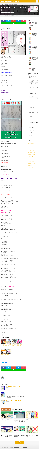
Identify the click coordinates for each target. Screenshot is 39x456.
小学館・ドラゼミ (31, 131)
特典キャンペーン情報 (12, 6)
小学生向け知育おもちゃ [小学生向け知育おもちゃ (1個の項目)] (31, 162)
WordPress (25, 453)
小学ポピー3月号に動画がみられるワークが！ (14, 389)
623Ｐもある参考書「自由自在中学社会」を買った (35, 50)
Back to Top (19, 449)
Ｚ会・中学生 (31, 138)
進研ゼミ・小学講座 (32, 136)
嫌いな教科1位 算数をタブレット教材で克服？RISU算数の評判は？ (19, 426)
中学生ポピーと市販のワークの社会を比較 (35, 55)
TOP (1, 4)
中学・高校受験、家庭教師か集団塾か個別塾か (19, 441)
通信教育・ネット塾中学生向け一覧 (22, 4)
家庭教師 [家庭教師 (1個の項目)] (34, 160)
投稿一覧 (15, 380)
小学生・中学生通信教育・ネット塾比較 (13, 452)
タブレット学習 (8, 422)
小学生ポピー (31, 121)
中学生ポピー (31, 115)
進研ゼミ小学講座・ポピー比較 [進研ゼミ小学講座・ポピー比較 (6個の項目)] (32, 173)
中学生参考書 (19, 6)
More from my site (5, 338)
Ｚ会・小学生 (31, 141)
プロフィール (31, 143)
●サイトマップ (30, 177)
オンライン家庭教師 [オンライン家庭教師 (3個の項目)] (31, 149)
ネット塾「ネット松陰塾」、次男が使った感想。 (35, 66)
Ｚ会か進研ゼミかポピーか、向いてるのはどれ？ (35, 32)
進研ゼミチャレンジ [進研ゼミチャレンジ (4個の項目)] (31, 171)
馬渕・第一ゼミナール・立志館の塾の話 (8, 358)
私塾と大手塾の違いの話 (14, 348)
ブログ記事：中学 (4, 6)
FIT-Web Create (16, 453)
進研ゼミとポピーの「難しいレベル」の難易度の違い (35, 61)
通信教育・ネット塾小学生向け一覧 (9, 4)
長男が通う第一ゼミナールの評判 (3, 358)
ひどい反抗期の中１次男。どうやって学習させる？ (3, 348)
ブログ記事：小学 (32, 4)
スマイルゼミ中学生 (32, 110)
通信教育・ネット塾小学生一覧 (18, 423)
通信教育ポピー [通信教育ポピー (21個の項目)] (30, 164)
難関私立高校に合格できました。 (19, 348)
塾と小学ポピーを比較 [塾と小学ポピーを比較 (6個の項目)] (31, 158)
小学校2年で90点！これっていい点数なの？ (13, 403)
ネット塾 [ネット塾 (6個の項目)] (35, 153)
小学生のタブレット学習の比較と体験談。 (6, 425)
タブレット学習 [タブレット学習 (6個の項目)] (30, 153)
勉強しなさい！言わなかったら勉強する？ (31, 441)
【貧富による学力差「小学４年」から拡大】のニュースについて (6, 442)
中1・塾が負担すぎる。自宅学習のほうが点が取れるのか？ (8, 349)
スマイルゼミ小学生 (32, 112)
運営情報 (24, 6)
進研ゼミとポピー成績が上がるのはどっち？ (35, 26)
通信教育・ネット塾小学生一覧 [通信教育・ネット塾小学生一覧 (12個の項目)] (32, 169)
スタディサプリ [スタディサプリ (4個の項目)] (30, 151)
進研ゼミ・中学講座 (32, 133)
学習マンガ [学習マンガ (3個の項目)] (30, 160)
